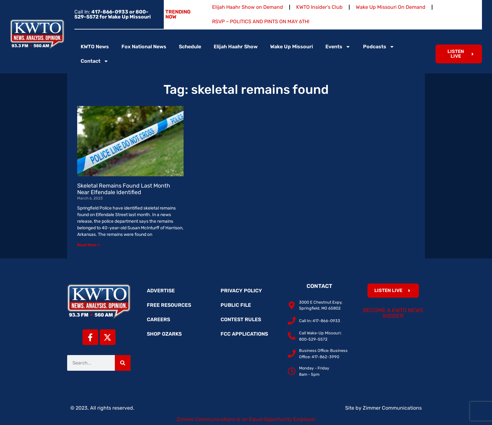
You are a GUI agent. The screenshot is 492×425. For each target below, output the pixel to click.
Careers (158, 319)
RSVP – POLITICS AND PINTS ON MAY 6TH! (260, 21)
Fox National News (143, 47)
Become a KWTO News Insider (393, 313)
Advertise (161, 291)
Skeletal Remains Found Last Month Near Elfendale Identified (123, 189)
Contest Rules (241, 319)
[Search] (123, 363)
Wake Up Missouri (291, 47)
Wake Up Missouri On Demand (390, 7)
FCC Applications (244, 334)
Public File (236, 305)
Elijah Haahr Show (236, 47)
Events (337, 46)
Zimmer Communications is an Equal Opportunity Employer (246, 419)
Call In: (112, 14)
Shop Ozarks (164, 334)
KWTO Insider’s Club (319, 7)
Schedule (190, 47)
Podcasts (378, 46)
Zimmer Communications (392, 408)
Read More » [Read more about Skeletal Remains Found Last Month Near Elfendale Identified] (88, 245)
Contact (95, 61)
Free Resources (169, 305)
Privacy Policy (241, 291)
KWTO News (95, 47)
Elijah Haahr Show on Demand (247, 7)
